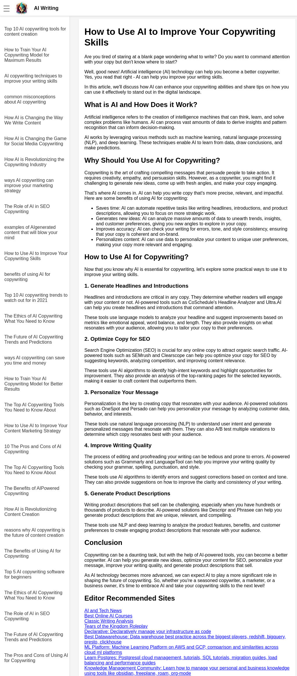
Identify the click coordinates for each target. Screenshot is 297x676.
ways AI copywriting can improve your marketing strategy (29, 185)
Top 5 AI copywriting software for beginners (34, 574)
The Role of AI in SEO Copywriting (27, 209)
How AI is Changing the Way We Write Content (33, 120)
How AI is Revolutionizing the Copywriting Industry (34, 162)
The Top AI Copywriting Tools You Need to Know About (34, 407)
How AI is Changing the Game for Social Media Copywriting (35, 141)
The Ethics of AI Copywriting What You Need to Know (33, 318)
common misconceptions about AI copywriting (29, 99)
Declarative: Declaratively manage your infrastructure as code (147, 631)
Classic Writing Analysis (108, 621)
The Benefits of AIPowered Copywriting (31, 491)
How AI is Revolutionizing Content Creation (30, 512)
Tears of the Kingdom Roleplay (116, 626)
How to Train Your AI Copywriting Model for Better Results (33, 384)
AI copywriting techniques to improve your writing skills (33, 78)
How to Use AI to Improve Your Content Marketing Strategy (36, 428)
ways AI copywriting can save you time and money (34, 360)
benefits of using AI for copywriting (27, 277)
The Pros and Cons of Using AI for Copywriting (36, 658)
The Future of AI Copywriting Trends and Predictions (33, 339)
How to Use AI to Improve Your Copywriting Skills (36, 256)
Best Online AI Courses (108, 615)
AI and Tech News (103, 610)
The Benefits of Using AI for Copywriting (32, 553)
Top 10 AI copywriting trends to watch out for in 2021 (36, 298)
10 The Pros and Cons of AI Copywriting (32, 449)
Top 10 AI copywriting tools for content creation (35, 31)
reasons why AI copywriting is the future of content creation (34, 533)
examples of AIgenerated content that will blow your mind (30, 232)
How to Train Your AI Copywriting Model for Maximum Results (26, 55)
